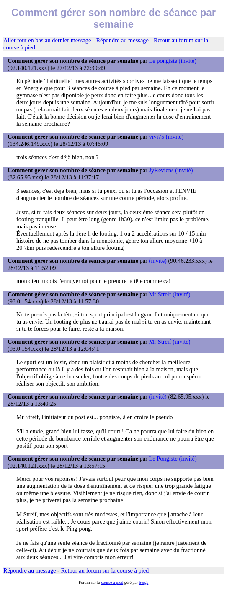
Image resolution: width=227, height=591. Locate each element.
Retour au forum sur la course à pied (105, 570)
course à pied (112, 582)
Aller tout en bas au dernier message (47, 40)
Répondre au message (122, 40)
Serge (144, 582)
